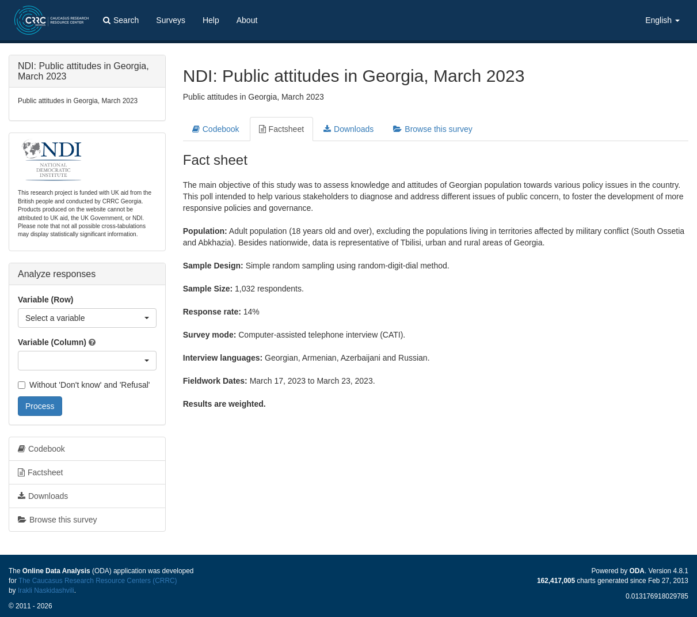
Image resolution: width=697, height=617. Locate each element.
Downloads (348, 129)
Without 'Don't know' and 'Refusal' (84, 384)
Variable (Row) (45, 299)
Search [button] (121, 20)
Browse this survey (432, 129)
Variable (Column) (52, 342)
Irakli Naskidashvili (46, 590)
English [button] (662, 20)
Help (211, 20)
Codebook (215, 129)
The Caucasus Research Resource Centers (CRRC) (97, 581)
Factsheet (281, 129)
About (247, 20)
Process (40, 406)
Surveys (170, 20)
